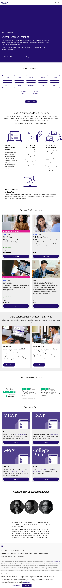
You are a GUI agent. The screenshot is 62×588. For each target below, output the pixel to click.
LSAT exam (54, 434)
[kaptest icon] (2, 546)
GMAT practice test (17, 471)
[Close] (59, 574)
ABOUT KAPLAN (19, 551)
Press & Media (33, 553)
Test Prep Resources (13, 553)
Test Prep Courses (18, 556)
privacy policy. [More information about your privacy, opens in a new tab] (26, 582)
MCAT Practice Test (20, 434)
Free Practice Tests (6, 556)
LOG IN (12, 551)
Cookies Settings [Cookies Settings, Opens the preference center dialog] (16, 585)
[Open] (27, 56)
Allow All (27, 585)
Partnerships (24, 553)
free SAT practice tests (44, 469)
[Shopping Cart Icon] (55, 2)
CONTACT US (5, 551)
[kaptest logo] (5, 2)
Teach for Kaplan (43, 553)
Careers (3, 553)
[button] (16, 256)
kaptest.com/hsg (56, 561)
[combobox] (15, 56)
